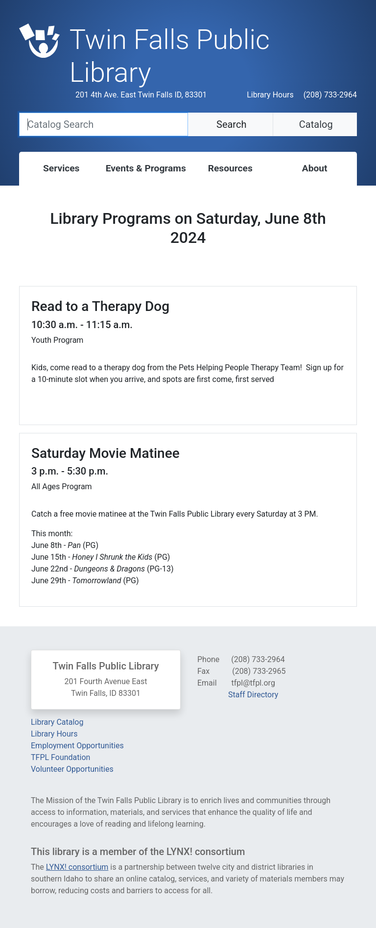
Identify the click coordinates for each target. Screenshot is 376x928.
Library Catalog (57, 722)
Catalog (315, 124)
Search (230, 124)
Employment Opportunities (77, 745)
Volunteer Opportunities (72, 769)
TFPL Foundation (60, 757)
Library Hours (270, 94)
